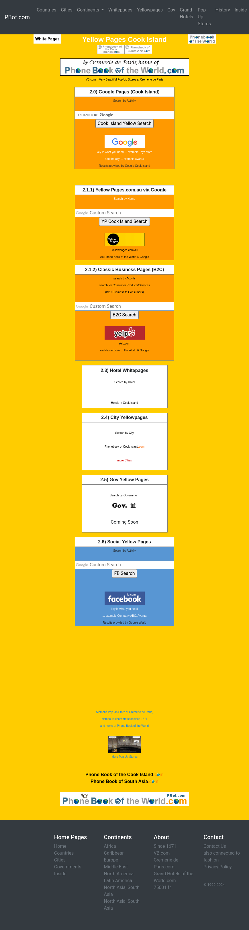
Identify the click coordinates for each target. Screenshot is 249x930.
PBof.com (17, 17)
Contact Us (214, 846)
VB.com (162, 853)
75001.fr (162, 887)
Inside (60, 873)
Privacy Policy (217, 867)
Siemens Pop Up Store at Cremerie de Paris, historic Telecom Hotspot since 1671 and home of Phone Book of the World (124, 718)
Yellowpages (150, 10)
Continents (88, 10)
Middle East (116, 867)
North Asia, (115, 887)
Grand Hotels (186, 13)
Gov (171, 10)
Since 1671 (165, 846)
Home (60, 846)
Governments (67, 867)
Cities (66, 10)
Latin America (118, 880)
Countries (46, 10)
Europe (111, 860)
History (222, 10)
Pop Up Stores (204, 16)
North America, (119, 873)
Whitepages (120, 10)
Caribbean (114, 853)
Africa (110, 846)
